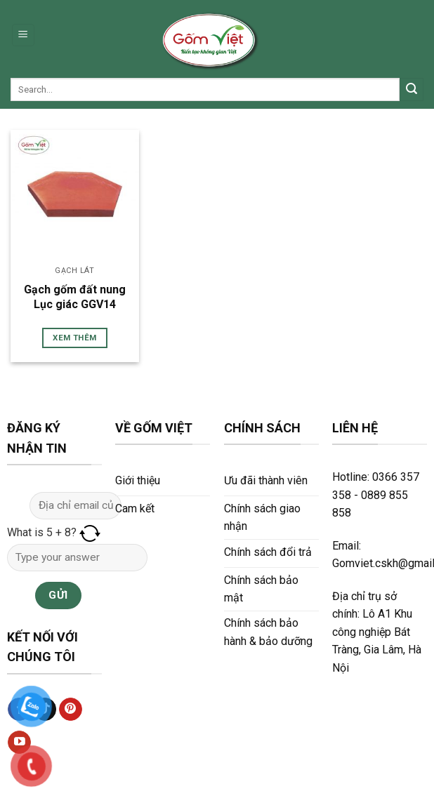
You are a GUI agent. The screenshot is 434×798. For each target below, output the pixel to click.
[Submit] (411, 90)
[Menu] (23, 35)
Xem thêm (74, 338)
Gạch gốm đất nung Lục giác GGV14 (75, 297)
